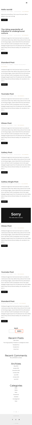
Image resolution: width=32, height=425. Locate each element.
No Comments (25, 11)
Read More (4, 19)
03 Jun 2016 (3, 183)
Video (15, 95)
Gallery (16, 183)
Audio (16, 388)
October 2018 (16, 372)
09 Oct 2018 (3, 154)
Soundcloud (16, 394)
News (19, 183)
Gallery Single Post (9, 182)
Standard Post (7, 62)
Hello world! (6, 9)
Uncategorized (17, 11)
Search (16, 328)
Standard (16, 64)
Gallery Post (6, 152)
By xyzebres (10, 11)
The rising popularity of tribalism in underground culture (13, 31)
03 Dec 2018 (3, 64)
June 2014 (16, 379)
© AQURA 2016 (16, 415)
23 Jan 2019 (3, 35)
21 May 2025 (3, 11)
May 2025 (16, 366)
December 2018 (16, 370)
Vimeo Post (6, 123)
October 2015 (16, 377)
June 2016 (16, 374)
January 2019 (16, 368)
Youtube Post (7, 94)
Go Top (16, 423)
